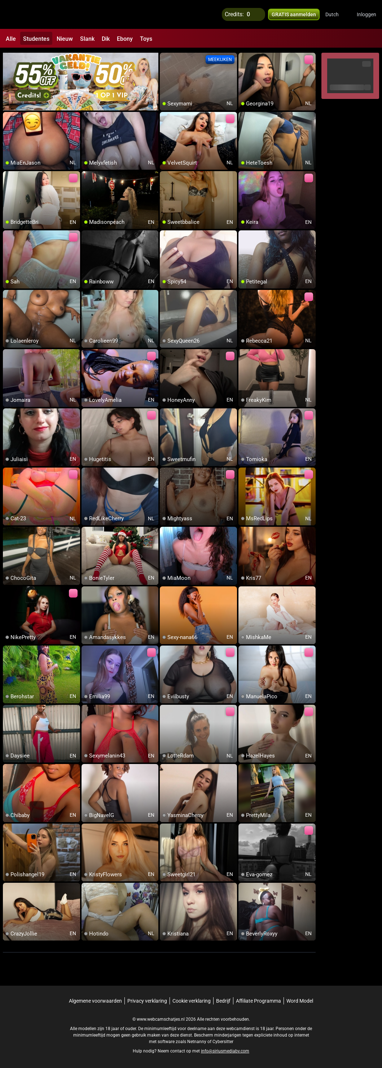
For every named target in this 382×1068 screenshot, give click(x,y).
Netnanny (197, 1040)
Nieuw (65, 38)
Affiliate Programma (258, 1000)
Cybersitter (222, 1040)
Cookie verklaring (191, 1000)
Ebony (125, 38)
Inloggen (366, 14)
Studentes (36, 38)
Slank (87, 38)
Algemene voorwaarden (95, 1000)
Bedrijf (223, 1000)
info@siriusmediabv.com (225, 1050)
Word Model (299, 1000)
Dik (106, 38)
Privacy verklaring (147, 1000)
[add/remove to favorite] (166, 58)
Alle (11, 38)
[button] (336, 14)
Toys (146, 38)
